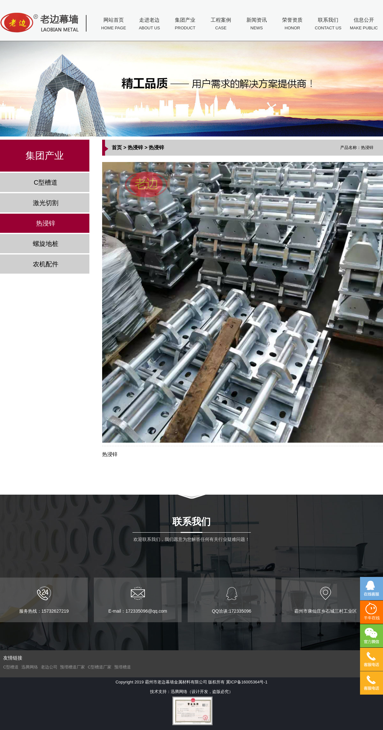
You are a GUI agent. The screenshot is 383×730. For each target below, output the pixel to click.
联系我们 (328, 24)
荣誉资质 (292, 24)
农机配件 (45, 264)
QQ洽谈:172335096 (232, 600)
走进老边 (149, 24)
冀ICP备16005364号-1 (246, 682)
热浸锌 (45, 223)
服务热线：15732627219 (44, 600)
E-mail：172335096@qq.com (138, 600)
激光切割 (45, 202)
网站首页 (113, 24)
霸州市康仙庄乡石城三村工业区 (325, 600)
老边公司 (49, 667)
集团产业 (185, 24)
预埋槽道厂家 (72, 667)
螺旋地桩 (45, 243)
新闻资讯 (256, 24)
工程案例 (221, 24)
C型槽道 (45, 182)
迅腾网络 (29, 667)
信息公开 (364, 24)
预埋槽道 (122, 667)
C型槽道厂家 (99, 667)
